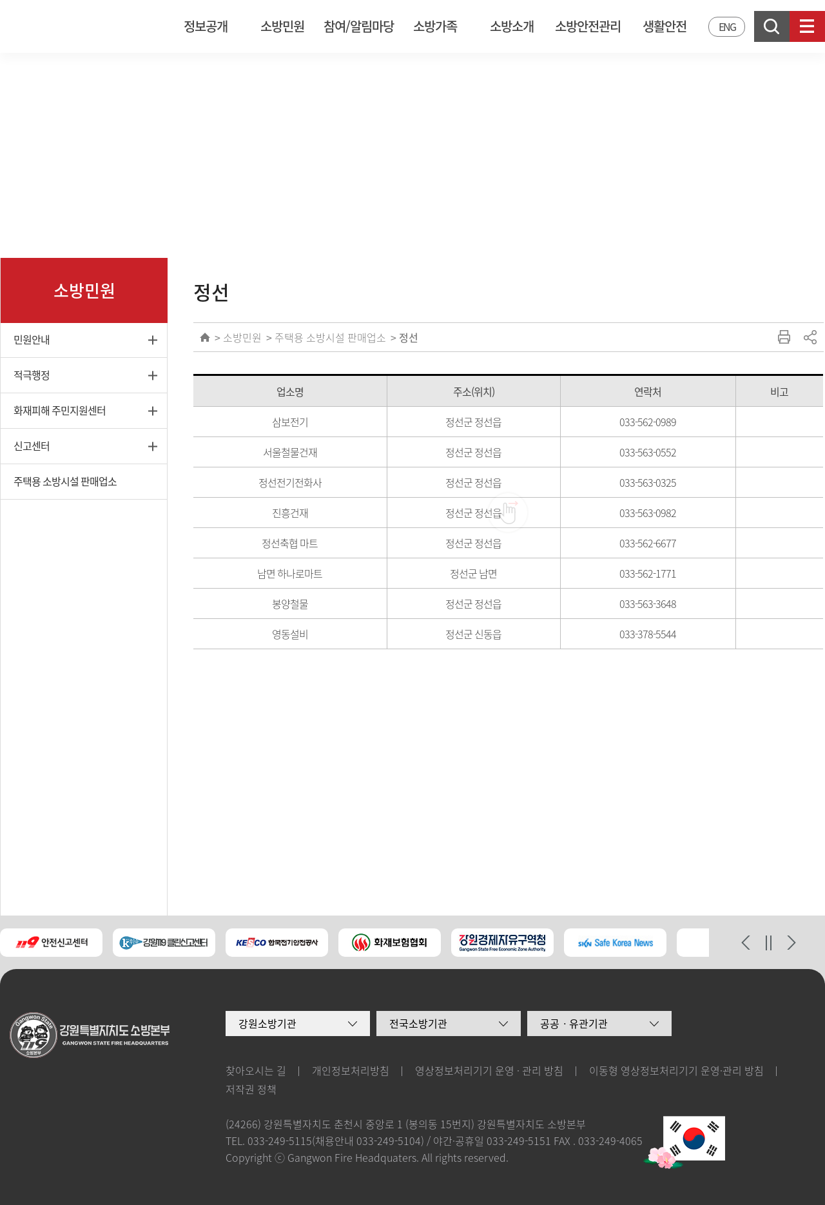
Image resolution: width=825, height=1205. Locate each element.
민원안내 (32, 339)
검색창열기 (772, 26)
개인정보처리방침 (350, 1070)
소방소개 (512, 26)
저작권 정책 (251, 1089)
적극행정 (32, 374)
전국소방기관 (418, 1023)
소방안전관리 (588, 26)
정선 (408, 337)
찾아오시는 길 (256, 1070)
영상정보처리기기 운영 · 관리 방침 (489, 1070)
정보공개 (206, 26)
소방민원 (282, 26)
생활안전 (664, 26)
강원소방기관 (267, 1023)
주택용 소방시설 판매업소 (65, 481)
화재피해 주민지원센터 (60, 410)
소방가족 (435, 26)
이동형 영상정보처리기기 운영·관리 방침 (676, 1070)
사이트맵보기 (807, 26)
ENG (727, 26)
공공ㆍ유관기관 (574, 1023)
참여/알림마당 (359, 26)
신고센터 (32, 445)
